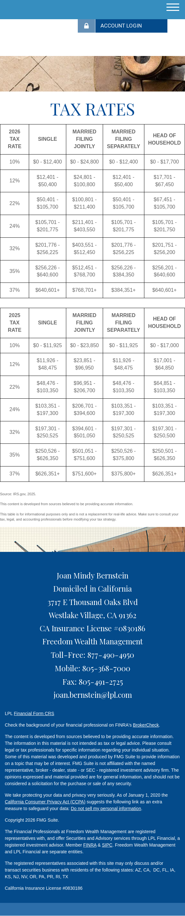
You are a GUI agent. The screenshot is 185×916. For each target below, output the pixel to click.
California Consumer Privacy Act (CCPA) (45, 801)
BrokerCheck (146, 725)
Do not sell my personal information (106, 808)
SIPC (107, 845)
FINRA (89, 845)
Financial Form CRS (34, 713)
